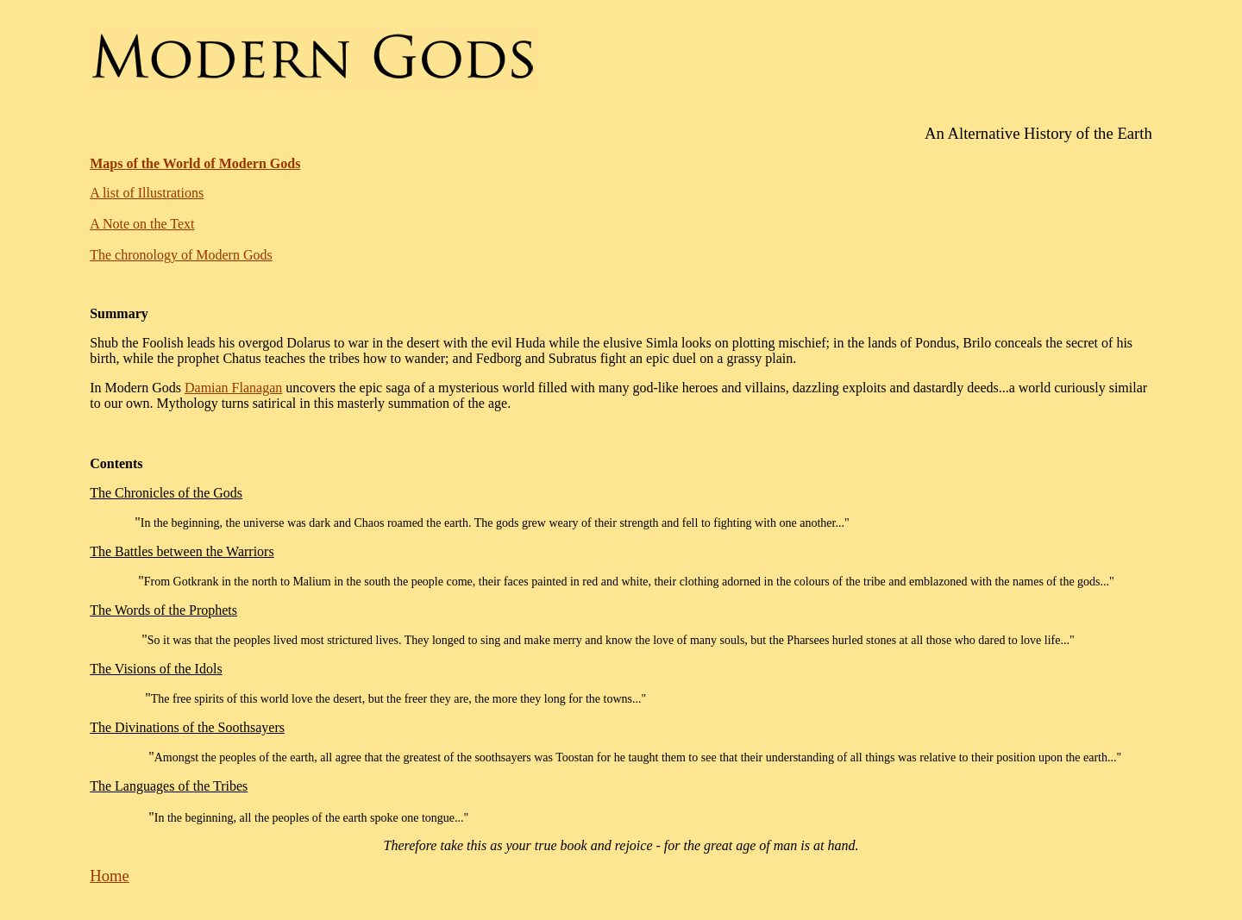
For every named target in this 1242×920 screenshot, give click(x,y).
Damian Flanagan (233, 387)
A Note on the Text (142, 223)
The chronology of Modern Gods (181, 254)
